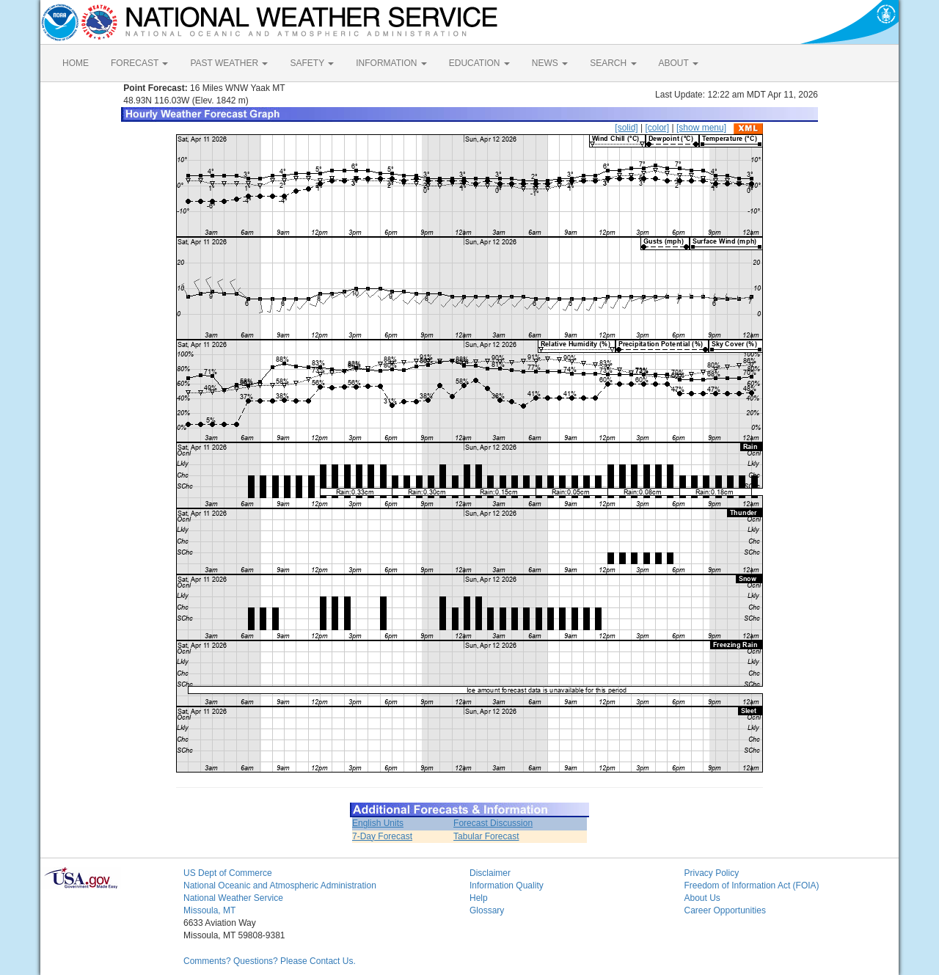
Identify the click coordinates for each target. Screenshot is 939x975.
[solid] (626, 128)
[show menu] (701, 128)
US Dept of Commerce (227, 873)
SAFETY (312, 63)
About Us (702, 898)
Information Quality (507, 885)
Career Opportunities (725, 910)
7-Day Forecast (382, 836)
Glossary (487, 910)
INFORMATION (391, 63)
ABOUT (678, 63)
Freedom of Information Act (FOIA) (751, 885)
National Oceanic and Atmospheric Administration (279, 885)
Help (479, 898)
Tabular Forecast (486, 836)
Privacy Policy (711, 873)
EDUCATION (479, 63)
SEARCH (613, 63)
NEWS (550, 63)
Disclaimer (490, 873)
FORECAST (139, 63)
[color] (657, 128)
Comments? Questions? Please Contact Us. (269, 961)
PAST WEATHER (229, 63)
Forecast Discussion (493, 823)
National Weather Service (233, 898)
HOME (75, 63)
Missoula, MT (209, 910)
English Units (377, 823)
